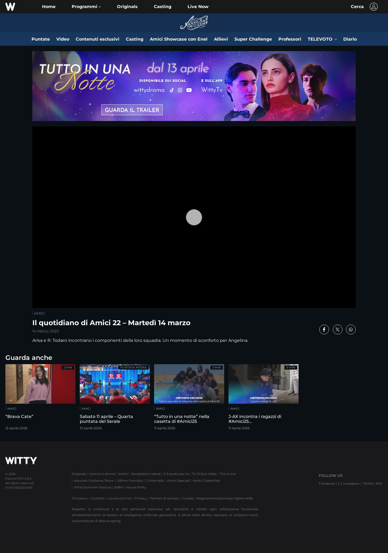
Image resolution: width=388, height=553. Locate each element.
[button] (86, 6)
